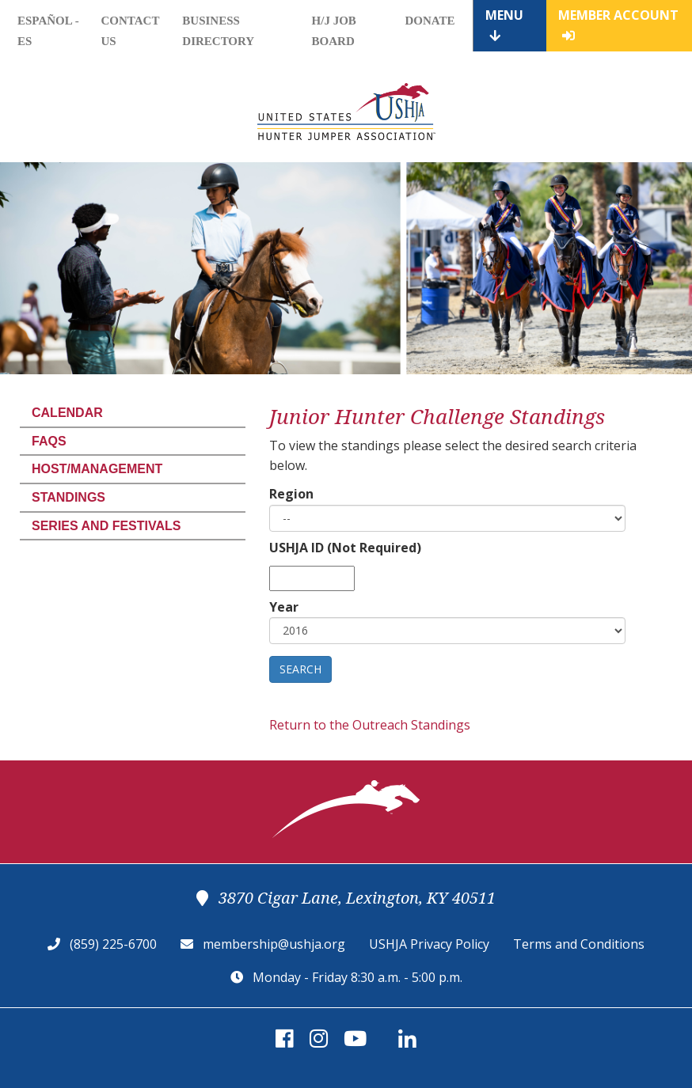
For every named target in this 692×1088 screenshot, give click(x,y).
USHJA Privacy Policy (429, 944)
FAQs (49, 441)
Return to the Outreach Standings (369, 725)
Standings (68, 497)
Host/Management (97, 469)
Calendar (67, 412)
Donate (430, 20)
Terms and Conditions (578, 944)
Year (283, 607)
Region (291, 493)
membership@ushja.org (274, 944)
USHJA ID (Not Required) (345, 547)
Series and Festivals (106, 526)
